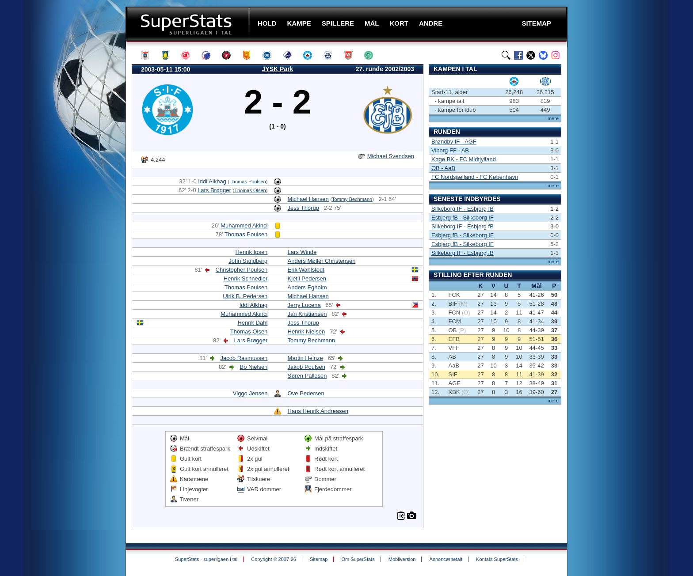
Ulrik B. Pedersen (245, 296)
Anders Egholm (307, 287)
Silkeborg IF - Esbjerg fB (462, 208)
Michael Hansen (308, 199)
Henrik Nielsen (306, 331)
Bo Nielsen (253, 367)
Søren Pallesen (307, 375)
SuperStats (188, 24)
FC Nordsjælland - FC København (474, 177)
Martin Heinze (305, 358)
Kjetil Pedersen (307, 278)
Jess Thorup (303, 208)
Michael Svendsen (390, 156)
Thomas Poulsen (247, 181)
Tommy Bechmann (352, 199)
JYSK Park (277, 68)
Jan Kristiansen (307, 314)
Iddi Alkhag (212, 181)
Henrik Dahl (252, 322)
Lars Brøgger (214, 190)
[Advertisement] (72, 174)
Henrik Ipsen (251, 252)
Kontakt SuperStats (497, 559)
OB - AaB (443, 168)
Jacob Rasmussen (243, 358)
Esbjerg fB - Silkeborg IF (462, 217)
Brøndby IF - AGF (453, 141)
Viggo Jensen (250, 393)
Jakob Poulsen (306, 367)
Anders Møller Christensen (322, 261)
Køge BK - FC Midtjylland (463, 159)
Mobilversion (402, 559)
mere (553, 118)
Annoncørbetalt (446, 559)
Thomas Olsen (250, 190)
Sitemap (318, 559)
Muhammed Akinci (244, 225)
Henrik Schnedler (246, 278)
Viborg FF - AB (450, 150)
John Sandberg (247, 261)
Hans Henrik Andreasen (318, 411)
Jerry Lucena (304, 305)
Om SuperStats (357, 559)
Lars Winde (302, 252)
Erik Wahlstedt (306, 269)
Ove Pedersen (306, 393)
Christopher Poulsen (242, 269)
